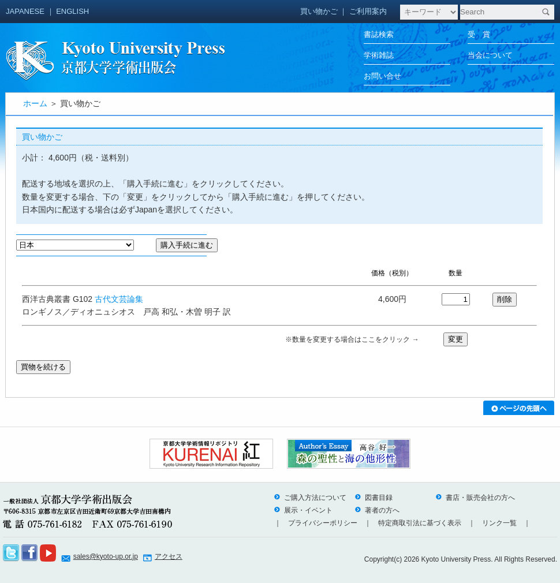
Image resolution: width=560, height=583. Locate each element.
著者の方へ (377, 510)
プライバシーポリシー (322, 523)
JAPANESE (25, 11)
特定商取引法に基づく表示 (419, 523)
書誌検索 (379, 34)
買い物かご (319, 11)
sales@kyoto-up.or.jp (105, 556)
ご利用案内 (368, 11)
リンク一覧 (499, 523)
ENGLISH (72, 11)
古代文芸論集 (119, 299)
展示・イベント (303, 510)
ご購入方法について (310, 498)
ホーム (35, 103)
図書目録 (373, 498)
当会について (490, 55)
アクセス (168, 556)
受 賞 (479, 34)
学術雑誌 (379, 55)
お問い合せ (382, 76)
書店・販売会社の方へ (475, 498)
